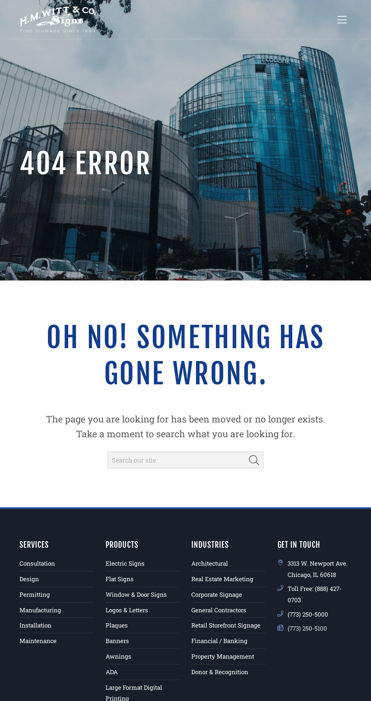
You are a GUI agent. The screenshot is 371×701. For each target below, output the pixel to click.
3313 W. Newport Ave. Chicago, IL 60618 (318, 568)
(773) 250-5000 (308, 614)
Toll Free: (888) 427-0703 (315, 594)
